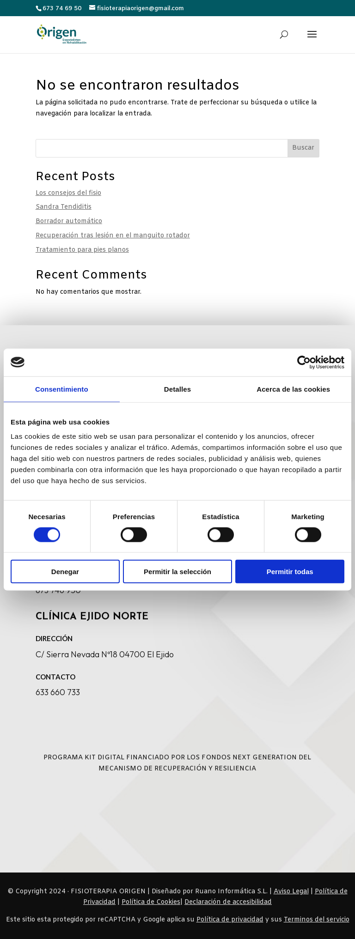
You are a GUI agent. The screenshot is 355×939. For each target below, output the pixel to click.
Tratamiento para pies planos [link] (82, 250)
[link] (61, 33)
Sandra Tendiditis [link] (64, 207)
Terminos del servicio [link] (316, 927)
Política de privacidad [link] (229, 927)
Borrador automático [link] (69, 221)
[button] (312, 40)
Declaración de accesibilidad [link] (228, 910)
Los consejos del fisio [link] (68, 193)
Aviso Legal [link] (291, 899)
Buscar (303, 148)
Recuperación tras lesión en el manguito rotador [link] (113, 235)
